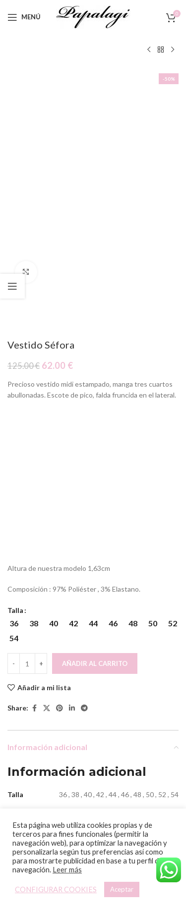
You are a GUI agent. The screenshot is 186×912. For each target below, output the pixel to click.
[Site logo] (93, 16)
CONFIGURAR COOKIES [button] (56, 889)
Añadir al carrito (94, 450)
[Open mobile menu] (24, 17)
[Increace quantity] (41, 450)
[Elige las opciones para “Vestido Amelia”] (128, 749)
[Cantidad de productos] (27, 450)
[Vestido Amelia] (137, 721)
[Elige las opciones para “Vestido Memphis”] (40, 749)
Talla (15, 397)
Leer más (67, 869)
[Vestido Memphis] (49, 721)
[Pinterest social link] (59, 495)
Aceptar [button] (121, 889)
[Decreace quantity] (13, 450)
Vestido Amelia (137, 770)
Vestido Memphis (48, 770)
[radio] (13, 410)
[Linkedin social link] (72, 495)
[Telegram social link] (84, 495)
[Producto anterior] (149, 50)
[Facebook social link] (34, 495)
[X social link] (46, 495)
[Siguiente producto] (173, 50)
